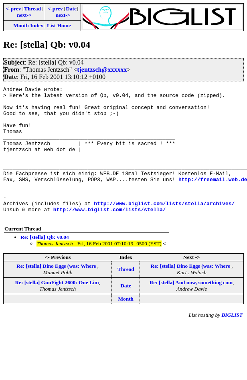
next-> (24, 15)
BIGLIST (232, 341)
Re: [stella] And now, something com (191, 309)
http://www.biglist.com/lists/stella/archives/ (164, 227)
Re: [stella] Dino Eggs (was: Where (56, 292)
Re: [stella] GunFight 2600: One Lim (57, 309)
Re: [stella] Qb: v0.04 (44, 264)
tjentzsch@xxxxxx (102, 69)
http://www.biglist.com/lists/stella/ (109, 234)
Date (71, 9)
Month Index (28, 25)
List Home (59, 25)
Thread (32, 9)
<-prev (13, 9)
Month (126, 325)
